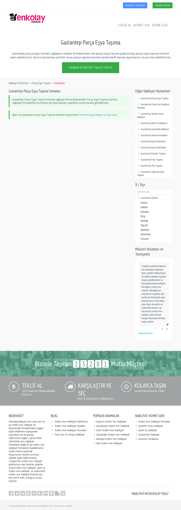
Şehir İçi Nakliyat (146, 430)
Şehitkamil (146, 234)
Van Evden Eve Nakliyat (107, 443)
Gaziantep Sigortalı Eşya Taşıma (150, 173)
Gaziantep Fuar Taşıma (150, 159)
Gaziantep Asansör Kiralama (152, 135)
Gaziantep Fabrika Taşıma (151, 153)
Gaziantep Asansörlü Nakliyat (153, 129)
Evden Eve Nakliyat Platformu (71, 421)
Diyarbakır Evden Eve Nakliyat (111, 434)
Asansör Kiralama (146, 439)
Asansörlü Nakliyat (147, 434)
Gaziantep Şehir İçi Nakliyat (152, 123)
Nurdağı (144, 220)
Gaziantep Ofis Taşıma (149, 165)
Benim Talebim (135, 5)
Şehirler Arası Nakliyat (149, 425)
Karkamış (145, 211)
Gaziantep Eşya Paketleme (151, 147)
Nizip (143, 216)
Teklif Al (124, 25)
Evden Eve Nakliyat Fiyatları (70, 425)
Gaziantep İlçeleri (154, 197)
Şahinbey (145, 229)
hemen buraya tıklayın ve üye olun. (98, 114)
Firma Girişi (162, 5)
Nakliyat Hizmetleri (18, 83)
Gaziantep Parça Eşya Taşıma (152, 98)
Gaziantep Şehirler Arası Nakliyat (150, 115)
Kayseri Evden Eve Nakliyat (109, 421)
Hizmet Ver (141, 25)
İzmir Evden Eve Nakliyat (108, 430)
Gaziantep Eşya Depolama (151, 141)
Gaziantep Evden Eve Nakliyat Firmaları (153, 106)
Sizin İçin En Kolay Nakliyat (69, 434)
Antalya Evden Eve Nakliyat (110, 439)
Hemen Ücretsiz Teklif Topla (90, 68)
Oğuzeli (144, 225)
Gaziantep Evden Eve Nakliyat (111, 425)
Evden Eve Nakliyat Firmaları (70, 430)
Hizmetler (160, 25)
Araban (144, 202)
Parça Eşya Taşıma (41, 83)
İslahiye (144, 207)
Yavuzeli (144, 238)
